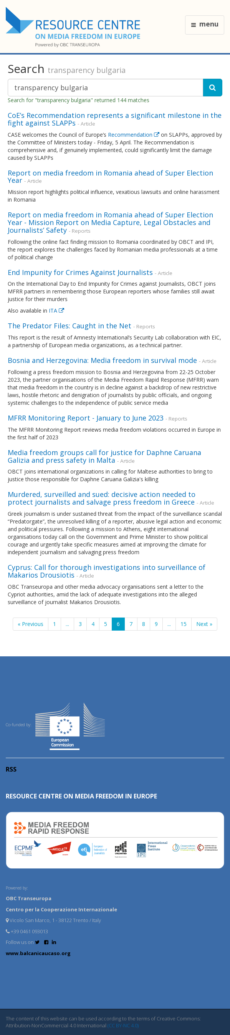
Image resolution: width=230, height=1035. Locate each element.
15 (183, 624)
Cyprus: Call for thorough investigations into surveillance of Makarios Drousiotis (106, 571)
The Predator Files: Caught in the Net (69, 325)
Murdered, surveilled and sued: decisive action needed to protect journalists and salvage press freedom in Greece (102, 498)
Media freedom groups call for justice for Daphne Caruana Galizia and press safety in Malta (104, 456)
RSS (11, 769)
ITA (56, 310)
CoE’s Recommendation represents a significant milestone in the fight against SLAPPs (115, 119)
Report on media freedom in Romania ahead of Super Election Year (110, 176)
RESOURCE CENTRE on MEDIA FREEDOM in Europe (81, 796)
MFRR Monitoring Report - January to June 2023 (86, 417)
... (67, 624)
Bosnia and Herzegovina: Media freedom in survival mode (102, 360)
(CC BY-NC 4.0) (123, 1025)
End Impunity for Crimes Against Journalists (80, 272)
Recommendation (134, 134)
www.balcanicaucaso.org (38, 953)
